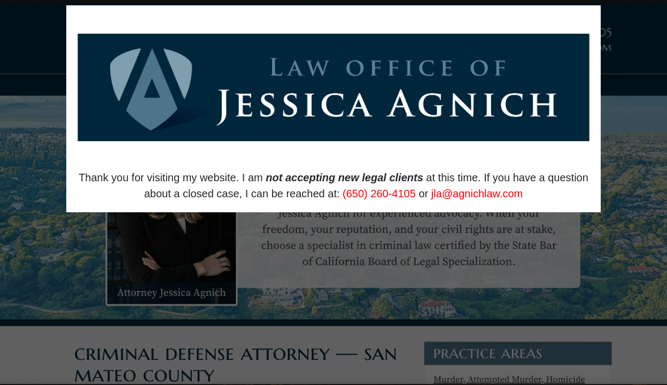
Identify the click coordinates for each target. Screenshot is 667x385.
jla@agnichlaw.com (477, 193)
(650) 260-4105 (379, 193)
